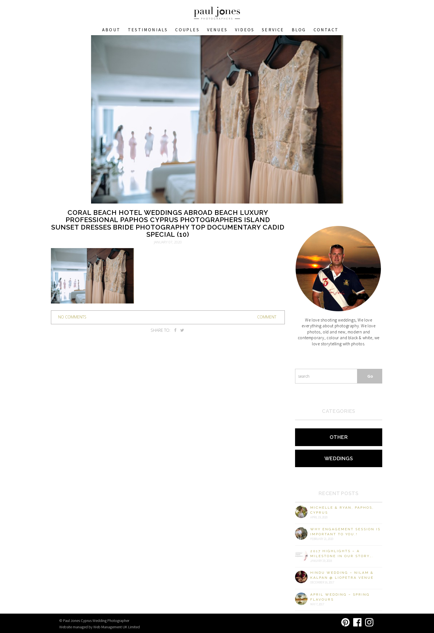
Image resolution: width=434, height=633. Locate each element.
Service (273, 29)
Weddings (338, 458)
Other (339, 437)
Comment (266, 317)
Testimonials (148, 29)
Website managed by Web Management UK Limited (99, 626)
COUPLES (187, 29)
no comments (72, 317)
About (111, 29)
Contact (326, 29)
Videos (244, 29)
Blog (299, 29)
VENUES (217, 29)
